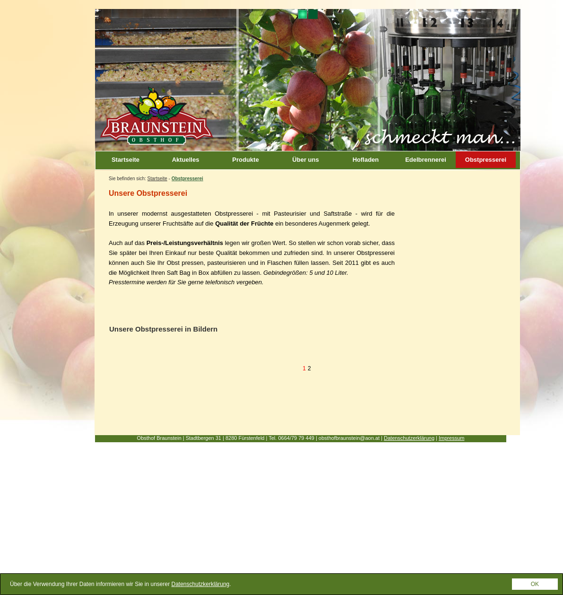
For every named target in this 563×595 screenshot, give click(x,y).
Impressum (451, 438)
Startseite (125, 159)
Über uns (305, 159)
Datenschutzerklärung (409, 438)
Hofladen (366, 159)
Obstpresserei (485, 159)
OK (535, 586)
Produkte (245, 159)
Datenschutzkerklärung (201, 586)
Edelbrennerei (425, 159)
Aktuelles (185, 159)
